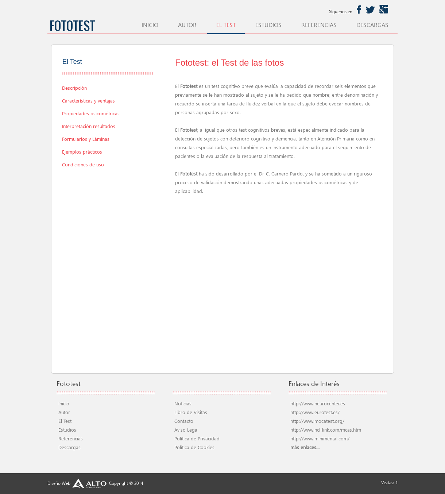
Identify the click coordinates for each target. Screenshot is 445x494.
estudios (268, 25)
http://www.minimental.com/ (319, 438)
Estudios (67, 430)
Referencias (70, 438)
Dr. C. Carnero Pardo (281, 173)
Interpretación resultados (88, 126)
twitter (370, 9)
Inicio (63, 403)
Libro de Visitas (190, 412)
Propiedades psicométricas (91, 113)
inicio (150, 25)
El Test (64, 421)
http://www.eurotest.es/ (315, 412)
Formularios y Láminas (85, 139)
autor (187, 25)
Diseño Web (77, 483)
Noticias (182, 403)
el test (226, 25)
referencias (319, 25)
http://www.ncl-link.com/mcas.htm (325, 430)
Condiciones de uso (83, 164)
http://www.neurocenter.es (317, 403)
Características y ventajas (88, 100)
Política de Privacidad (197, 438)
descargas (372, 25)
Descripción (74, 88)
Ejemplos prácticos (82, 151)
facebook (358, 9)
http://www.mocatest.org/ (317, 421)
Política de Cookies (194, 447)
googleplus (383, 9)
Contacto (183, 421)
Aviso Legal (186, 430)
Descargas (69, 447)
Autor (64, 412)
